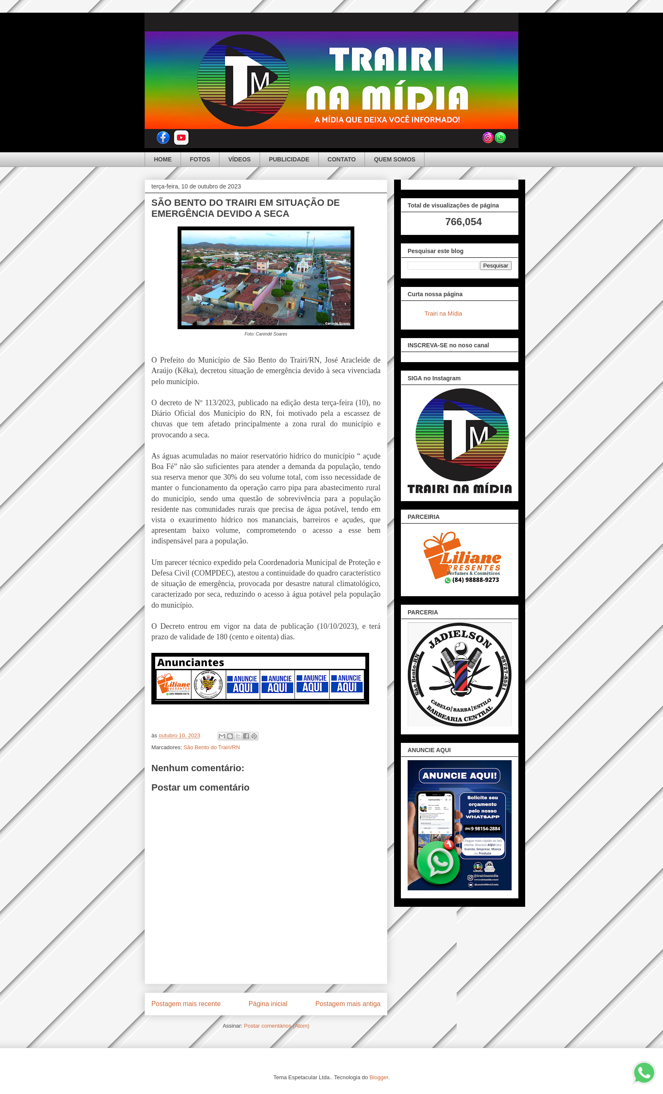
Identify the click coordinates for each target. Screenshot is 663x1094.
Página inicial (268, 1003)
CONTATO (342, 159)
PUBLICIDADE (289, 159)
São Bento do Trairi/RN (212, 747)
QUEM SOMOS (394, 159)
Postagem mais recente (186, 1003)
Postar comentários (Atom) (277, 1026)
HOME (163, 159)
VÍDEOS (239, 159)
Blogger (379, 1077)
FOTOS (200, 159)
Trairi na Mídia (443, 313)
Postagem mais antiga (348, 1003)
